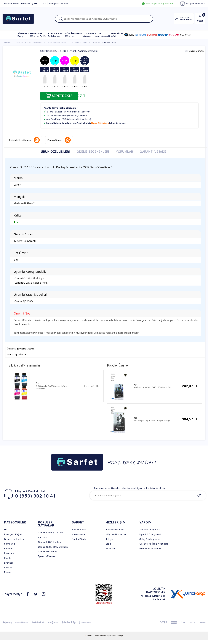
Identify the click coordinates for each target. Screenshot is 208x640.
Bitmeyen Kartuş (14, 539)
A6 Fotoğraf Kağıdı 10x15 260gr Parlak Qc (152, 387)
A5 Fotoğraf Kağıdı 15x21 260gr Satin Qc (152, 420)
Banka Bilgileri (80, 539)
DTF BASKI (38, 34)
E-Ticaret (95, 635)
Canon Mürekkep (48, 551)
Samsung (9, 543)
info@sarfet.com (59, 3)
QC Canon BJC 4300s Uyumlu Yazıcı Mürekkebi (52, 387)
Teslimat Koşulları (149, 529)
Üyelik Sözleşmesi (150, 534)
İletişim (110, 539)
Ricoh (7, 558)
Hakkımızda (78, 534)
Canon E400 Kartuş (49, 542)
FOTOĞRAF (117, 34)
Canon (8, 567)
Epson (7, 572)
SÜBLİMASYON (73, 34)
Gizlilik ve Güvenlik (150, 548)
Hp (5, 529)
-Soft (88, 635)
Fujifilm (8, 548)
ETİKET (102, 34)
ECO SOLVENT (56, 34)
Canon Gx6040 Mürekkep (53, 546)
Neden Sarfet (80, 529)
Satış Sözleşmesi (149, 539)
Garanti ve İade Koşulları (153, 543)
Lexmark (9, 553)
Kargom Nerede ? (192, 3)
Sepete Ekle (59, 96)
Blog (108, 543)
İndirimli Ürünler (115, 529)
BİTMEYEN (23, 34)
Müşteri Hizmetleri (116, 534)
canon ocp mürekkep (17, 354)
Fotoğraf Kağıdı (13, 534)
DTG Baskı (88, 34)
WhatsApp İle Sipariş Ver (157, 3)
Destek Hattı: (25, 3)
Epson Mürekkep (47, 556)
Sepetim (111, 548)
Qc (37, 383)
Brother (8, 562)
